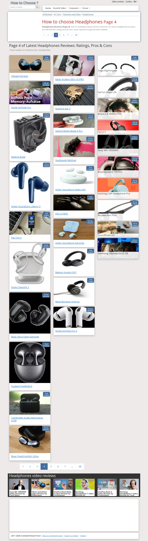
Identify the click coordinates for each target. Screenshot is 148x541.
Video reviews (118, 1)
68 (76, 35)
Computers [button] (74, 8)
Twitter (83, 536)
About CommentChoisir (52, 536)
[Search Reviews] (22, 7)
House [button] (85, 8)
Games (48, 8)
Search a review (71, 536)
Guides (129, 1)
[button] (135, 1)
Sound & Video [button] (59, 8)
